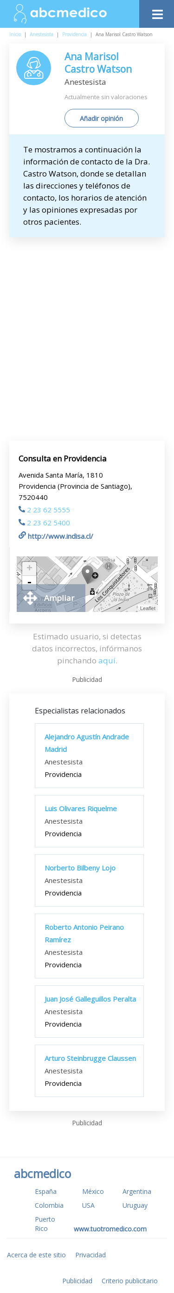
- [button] (29, 583)
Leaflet (147, 608)
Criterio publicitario (130, 1280)
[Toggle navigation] (156, 12)
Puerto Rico (45, 1224)
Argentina (136, 1191)
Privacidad (90, 1254)
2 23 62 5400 (44, 522)
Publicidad (77, 1280)
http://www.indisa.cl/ (56, 536)
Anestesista (41, 34)
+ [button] (29, 569)
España (46, 1191)
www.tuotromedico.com (110, 1228)
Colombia (49, 1205)
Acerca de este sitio (36, 1254)
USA (88, 1205)
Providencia (74, 34)
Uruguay (135, 1205)
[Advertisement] (87, 329)
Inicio (15, 34)
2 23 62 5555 (44, 509)
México (93, 1191)
